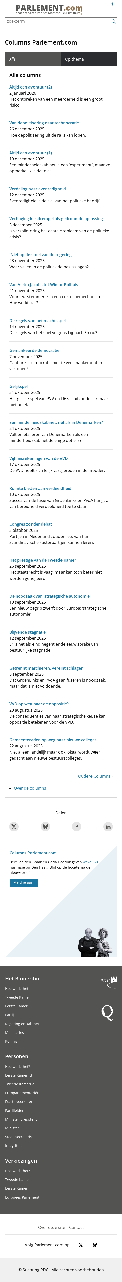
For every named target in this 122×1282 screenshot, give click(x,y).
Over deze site (51, 1227)
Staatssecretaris (18, 1136)
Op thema (74, 59)
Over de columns (30, 788)
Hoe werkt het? (17, 1066)
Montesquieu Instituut (63, 13)
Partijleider (14, 1110)
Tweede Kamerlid (20, 1084)
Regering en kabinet (22, 1023)
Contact (76, 1227)
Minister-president (21, 1119)
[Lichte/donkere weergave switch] (115, 4)
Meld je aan (23, 882)
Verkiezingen (21, 1160)
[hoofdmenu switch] (8, 12)
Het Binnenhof (23, 978)
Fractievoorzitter (19, 1101)
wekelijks (90, 862)
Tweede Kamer (17, 997)
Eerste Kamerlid (18, 1075)
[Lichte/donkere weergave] (115, 5)
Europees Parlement (22, 1197)
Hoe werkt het (16, 988)
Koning (11, 1041)
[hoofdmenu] (8, 12)
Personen (16, 1056)
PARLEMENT (49, 7)
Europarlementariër (22, 1092)
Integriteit (13, 1145)
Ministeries (14, 1032)
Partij (9, 1014)
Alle (12, 59)
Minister (12, 1128)
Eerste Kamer (16, 1006)
